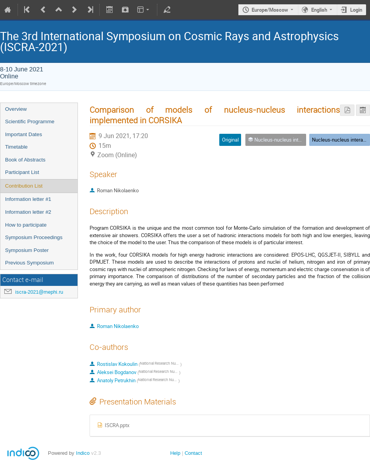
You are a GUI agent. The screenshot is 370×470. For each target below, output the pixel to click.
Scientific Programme (30, 121)
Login (356, 9)
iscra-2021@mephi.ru (39, 292)
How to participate (26, 225)
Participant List (22, 172)
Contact (193, 453)
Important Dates (23, 134)
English (319, 9)
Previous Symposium (29, 263)
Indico (83, 453)
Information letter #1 (28, 199)
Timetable (16, 147)
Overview (16, 109)
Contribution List (23, 186)
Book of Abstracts (25, 160)
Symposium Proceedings (33, 237)
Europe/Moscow (270, 9)
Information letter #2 (28, 212)
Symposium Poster (27, 250)
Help (175, 453)
